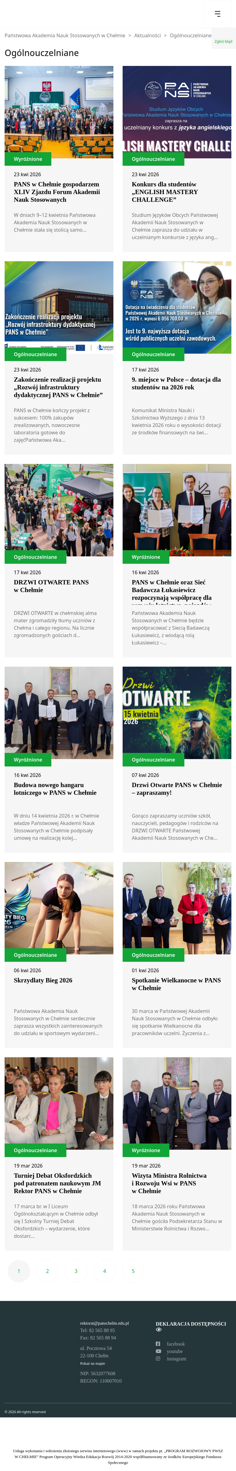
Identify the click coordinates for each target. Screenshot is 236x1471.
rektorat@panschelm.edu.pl (104, 1323)
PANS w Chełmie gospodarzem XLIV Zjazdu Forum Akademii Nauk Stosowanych (57, 192)
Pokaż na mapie (92, 1363)
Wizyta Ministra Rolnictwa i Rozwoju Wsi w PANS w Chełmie (169, 1183)
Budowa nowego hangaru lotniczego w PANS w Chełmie (55, 788)
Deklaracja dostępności (191, 1326)
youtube (169, 1351)
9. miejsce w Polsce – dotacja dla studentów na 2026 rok (176, 383)
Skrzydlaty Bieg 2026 (43, 980)
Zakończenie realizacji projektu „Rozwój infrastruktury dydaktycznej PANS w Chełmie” (58, 387)
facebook (170, 1344)
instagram (171, 1358)
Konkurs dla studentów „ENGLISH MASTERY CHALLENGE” (165, 192)
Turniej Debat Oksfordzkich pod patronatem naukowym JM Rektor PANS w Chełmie (57, 1183)
